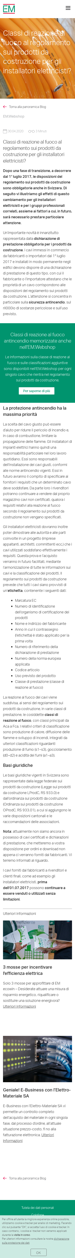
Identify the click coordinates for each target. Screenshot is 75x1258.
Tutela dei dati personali (37, 1207)
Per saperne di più (36, 391)
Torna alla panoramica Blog (27, 106)
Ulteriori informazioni (19, 1006)
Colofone (37, 1215)
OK (38, 1253)
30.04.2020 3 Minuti (25, 131)
